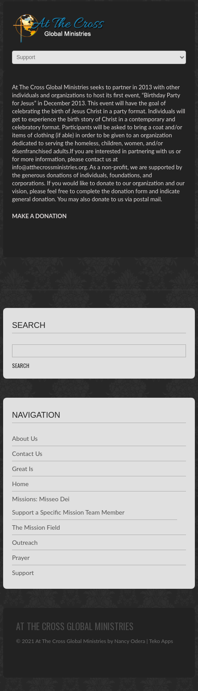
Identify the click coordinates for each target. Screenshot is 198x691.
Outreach (25, 542)
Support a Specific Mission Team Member (68, 512)
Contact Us (27, 453)
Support (23, 572)
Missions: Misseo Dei (40, 499)
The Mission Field (36, 527)
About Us (25, 438)
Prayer (21, 557)
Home (20, 483)
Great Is (22, 468)
